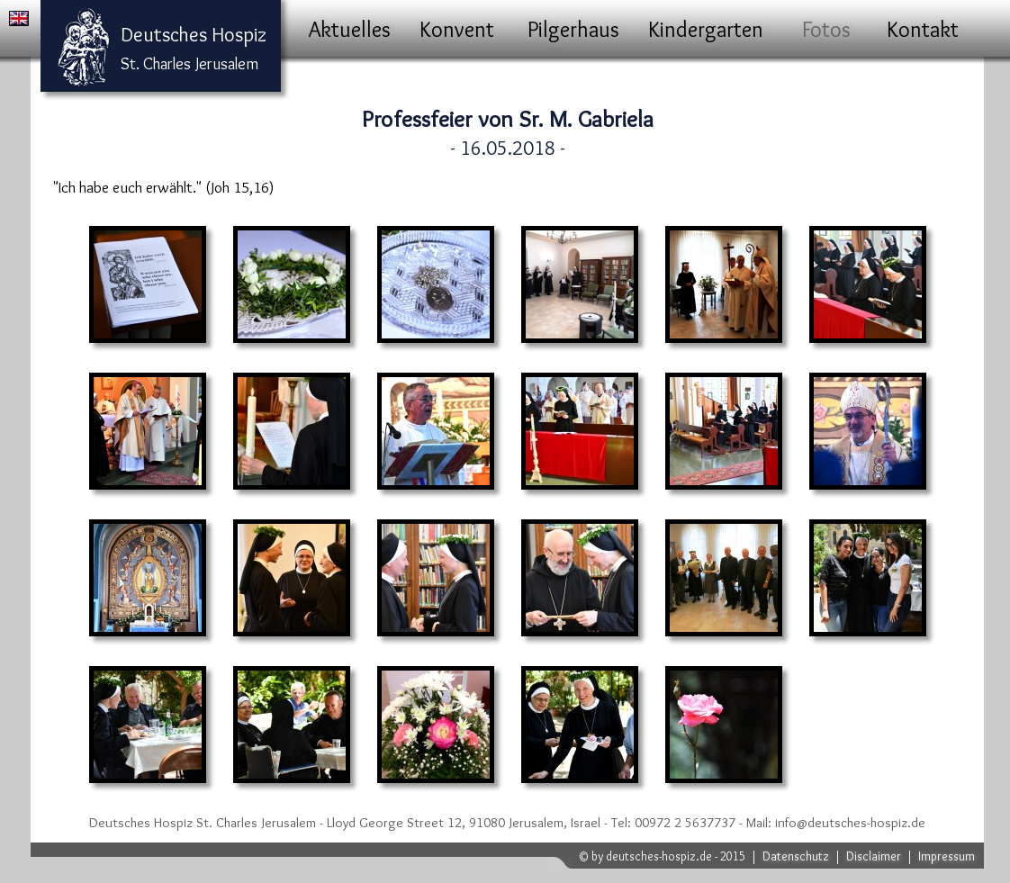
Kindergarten (705, 29)
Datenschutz (795, 856)
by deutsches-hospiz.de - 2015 (668, 856)
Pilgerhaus (573, 29)
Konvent (456, 29)
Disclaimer (873, 856)
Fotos (826, 29)
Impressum (946, 856)
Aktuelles (350, 29)
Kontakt (923, 29)
